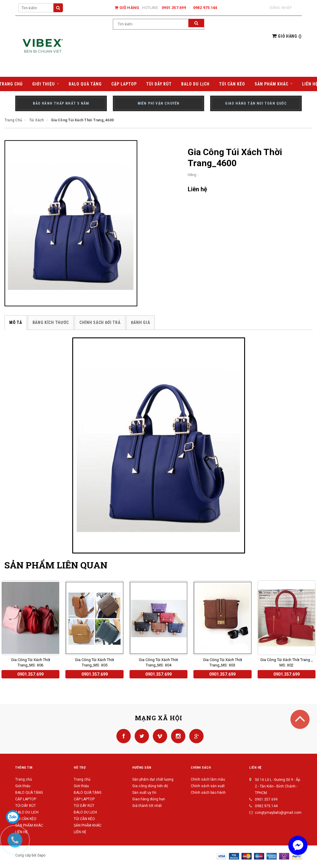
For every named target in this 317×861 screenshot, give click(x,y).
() (287, 36)
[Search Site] (40, 7)
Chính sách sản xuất (208, 786)
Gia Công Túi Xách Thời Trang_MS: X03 (222, 662)
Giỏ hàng (127, 7)
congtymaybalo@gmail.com (278, 812)
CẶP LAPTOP (25, 799)
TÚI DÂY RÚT (25, 806)
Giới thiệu (22, 786)
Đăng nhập (281, 7)
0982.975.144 (205, 7)
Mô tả (15, 322)
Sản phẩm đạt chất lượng (152, 779)
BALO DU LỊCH (27, 812)
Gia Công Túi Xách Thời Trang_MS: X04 (158, 662)
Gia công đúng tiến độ (150, 786)
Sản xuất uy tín (144, 792)
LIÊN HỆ (80, 832)
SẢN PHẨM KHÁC (87, 825)
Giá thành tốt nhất (147, 806)
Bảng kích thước (51, 322)
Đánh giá (140, 322)
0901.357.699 (174, 7)
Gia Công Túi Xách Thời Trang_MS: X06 (30, 662)
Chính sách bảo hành (208, 792)
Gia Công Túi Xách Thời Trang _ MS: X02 (286, 662)
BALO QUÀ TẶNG (29, 792)
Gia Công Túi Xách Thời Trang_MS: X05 (94, 662)
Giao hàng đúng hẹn (148, 799)
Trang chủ (23, 779)
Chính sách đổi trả (100, 322)
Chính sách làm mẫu (208, 779)
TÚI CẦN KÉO (25, 819)
